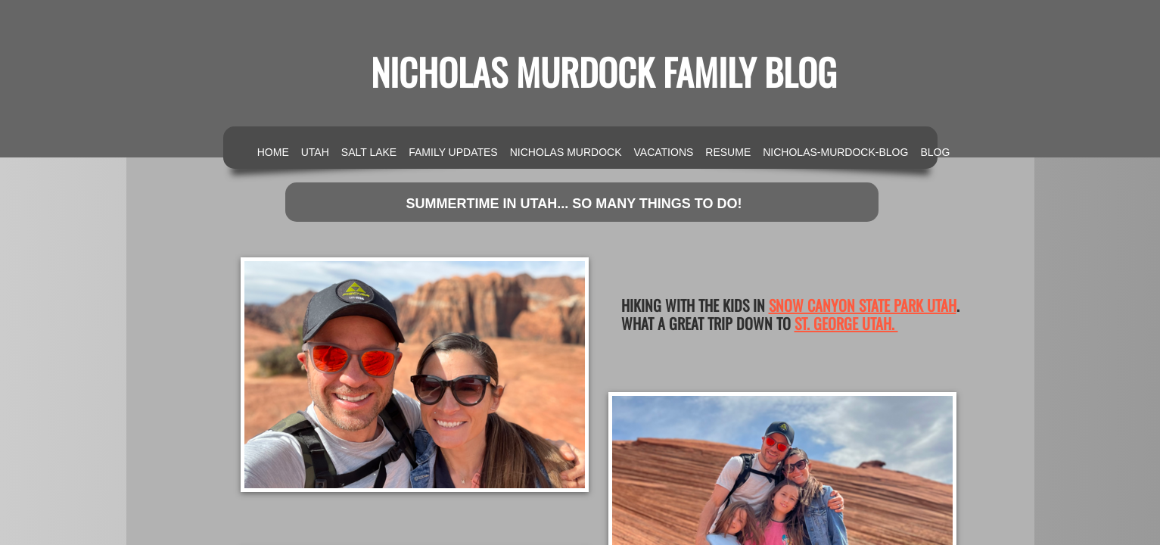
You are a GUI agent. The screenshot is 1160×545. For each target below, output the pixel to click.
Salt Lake (369, 152)
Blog (935, 152)
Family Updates (453, 152)
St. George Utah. (846, 323)
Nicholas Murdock (566, 152)
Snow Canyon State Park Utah (862, 305)
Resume (728, 152)
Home (273, 152)
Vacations (664, 152)
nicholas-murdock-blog (835, 152)
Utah (315, 152)
